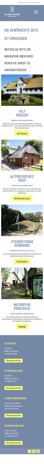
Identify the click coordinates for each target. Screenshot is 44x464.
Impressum (15, 462)
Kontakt (6, 462)
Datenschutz (24, 462)
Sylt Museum (22, 133)
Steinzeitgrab (22, 261)
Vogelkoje (22, 326)
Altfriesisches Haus (22, 198)
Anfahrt (37, 2)
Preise (31, 2)
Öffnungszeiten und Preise (13, 361)
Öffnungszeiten (23, 2)
